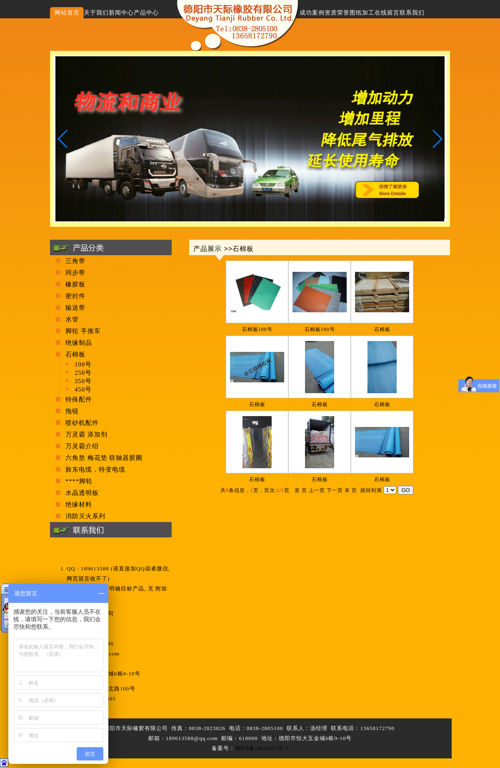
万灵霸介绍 (82, 446)
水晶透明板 (82, 492)
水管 (72, 319)
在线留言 (387, 13)
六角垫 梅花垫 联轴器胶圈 (103, 457)
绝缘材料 (78, 504)
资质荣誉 (337, 13)
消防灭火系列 (85, 516)
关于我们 (96, 13)
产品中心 (146, 13)
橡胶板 (75, 284)
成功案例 (312, 13)
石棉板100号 (257, 329)
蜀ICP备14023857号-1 (262, 748)
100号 (83, 364)
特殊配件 (78, 399)
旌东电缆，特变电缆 (95, 469)
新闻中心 (121, 13)
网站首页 (67, 13)
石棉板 (382, 329)
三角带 (75, 261)
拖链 (72, 411)
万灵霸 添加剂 (86, 434)
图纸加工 (362, 13)
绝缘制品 (78, 342)
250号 (83, 372)
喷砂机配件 (82, 422)
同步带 (75, 272)
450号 (83, 389)
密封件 (75, 296)
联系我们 (412, 13)
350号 (83, 381)
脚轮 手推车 (83, 331)
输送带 (75, 307)
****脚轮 (78, 481)
